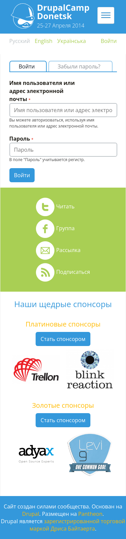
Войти (109, 41)
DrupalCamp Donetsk (63, 11)
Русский (19, 41)
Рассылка (68, 250)
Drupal (30, 514)
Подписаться (73, 272)
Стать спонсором (63, 339)
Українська (71, 41)
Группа (65, 228)
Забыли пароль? (79, 66)
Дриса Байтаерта (73, 528)
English (43, 41)
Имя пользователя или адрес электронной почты (42, 91)
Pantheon (90, 514)
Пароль (21, 138)
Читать (65, 206)
